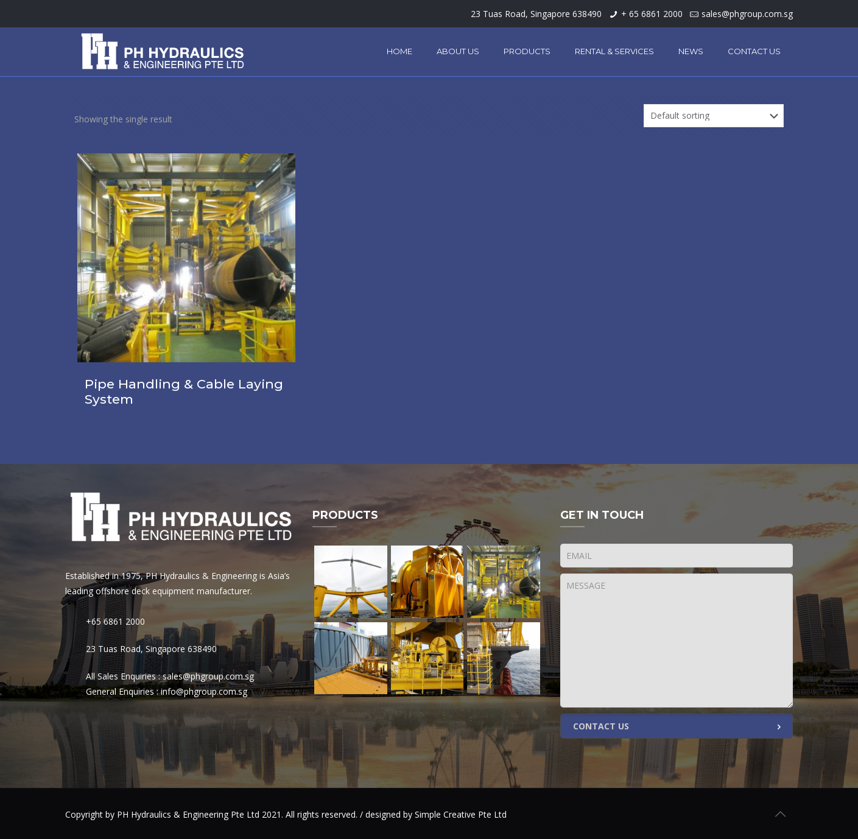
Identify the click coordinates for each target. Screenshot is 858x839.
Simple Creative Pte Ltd (461, 814)
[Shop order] (714, 115)
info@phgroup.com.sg (204, 691)
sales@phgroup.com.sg (747, 13)
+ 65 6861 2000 (652, 13)
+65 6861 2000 (115, 621)
